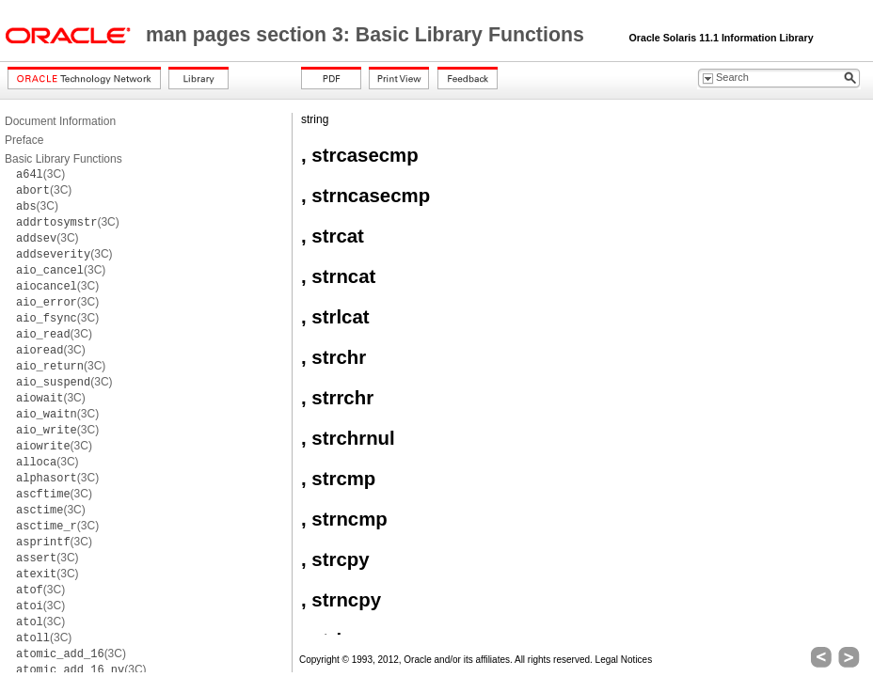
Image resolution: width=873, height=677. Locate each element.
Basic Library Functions (63, 158)
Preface (24, 140)
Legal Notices (624, 659)
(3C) (40, 174)
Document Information (60, 121)
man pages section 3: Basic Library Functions (368, 35)
